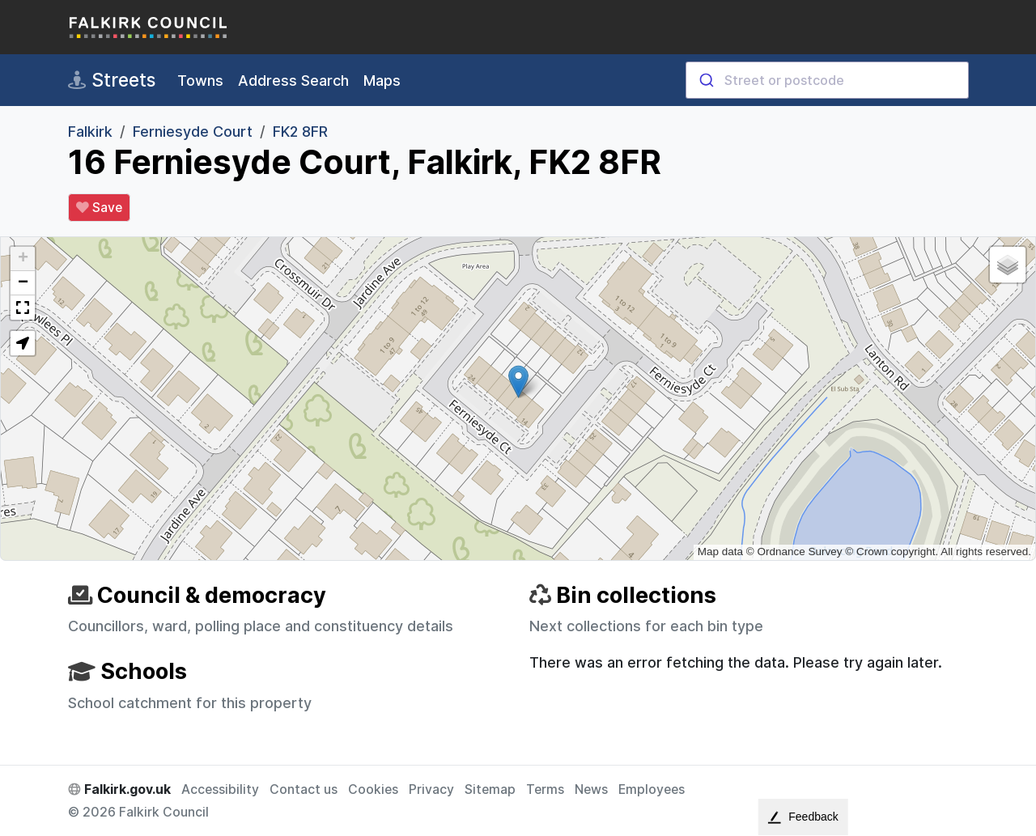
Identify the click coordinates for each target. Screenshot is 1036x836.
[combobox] (827, 80)
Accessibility (220, 789)
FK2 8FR (300, 131)
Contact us (304, 789)
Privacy (431, 789)
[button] (518, 381)
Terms (545, 789)
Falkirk (90, 131)
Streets (111, 80)
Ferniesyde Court (193, 131)
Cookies (373, 789)
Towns (200, 80)
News (591, 789)
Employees (651, 789)
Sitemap (490, 789)
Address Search (293, 80)
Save (99, 208)
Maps (382, 80)
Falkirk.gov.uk (119, 789)
